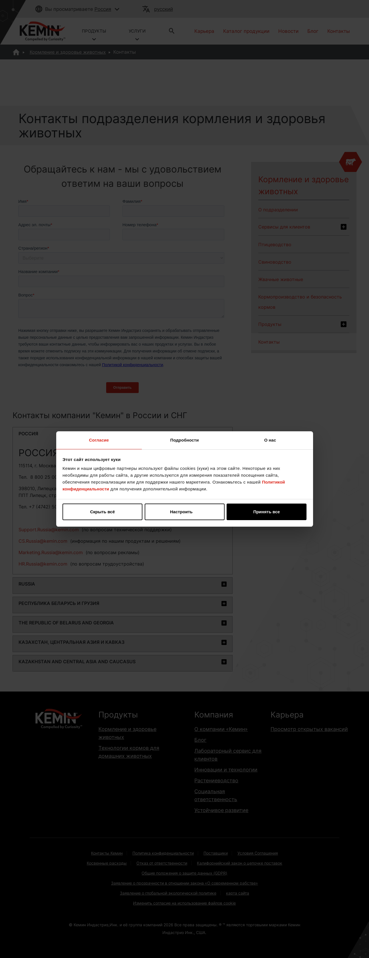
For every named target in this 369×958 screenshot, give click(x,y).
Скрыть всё (102, 511)
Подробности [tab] (184, 440)
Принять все (266, 511)
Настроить (184, 511)
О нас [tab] (270, 440)
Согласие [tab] (99, 440)
